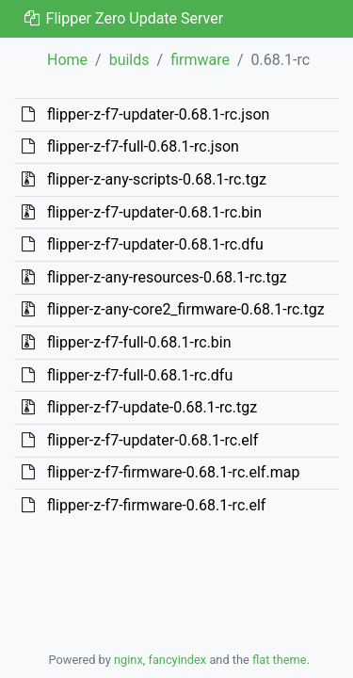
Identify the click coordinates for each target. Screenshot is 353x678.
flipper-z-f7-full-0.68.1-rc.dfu (140, 375)
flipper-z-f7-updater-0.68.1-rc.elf (152, 440)
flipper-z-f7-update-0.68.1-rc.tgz (152, 407)
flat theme (279, 660)
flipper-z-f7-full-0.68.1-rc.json (143, 146)
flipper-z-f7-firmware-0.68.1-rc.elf (156, 505)
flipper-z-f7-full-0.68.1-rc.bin (139, 342)
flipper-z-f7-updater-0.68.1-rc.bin (154, 212)
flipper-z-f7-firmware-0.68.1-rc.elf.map (173, 472)
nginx (128, 660)
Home (67, 60)
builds (129, 60)
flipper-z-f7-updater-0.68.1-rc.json (158, 114)
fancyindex (177, 660)
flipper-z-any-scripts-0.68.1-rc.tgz (156, 179)
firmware (200, 60)
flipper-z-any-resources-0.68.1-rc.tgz (167, 277)
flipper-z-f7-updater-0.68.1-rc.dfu (155, 244)
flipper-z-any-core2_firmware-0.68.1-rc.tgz (186, 309)
